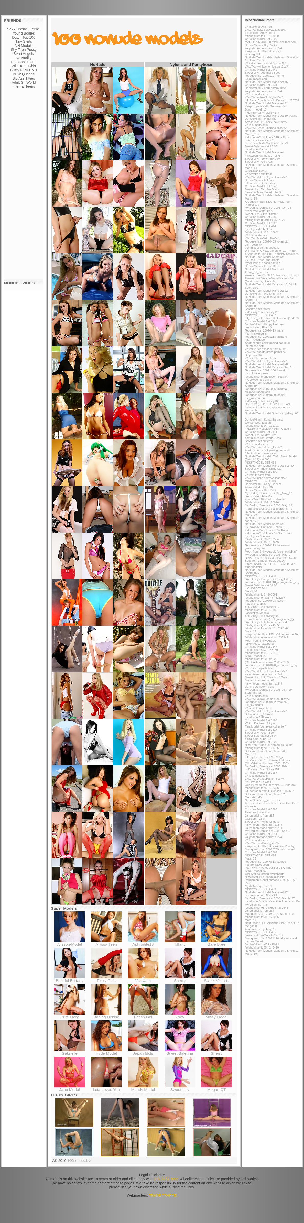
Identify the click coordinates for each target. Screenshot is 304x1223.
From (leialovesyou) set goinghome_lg (269, 619)
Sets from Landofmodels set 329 (265, 794)
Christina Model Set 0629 (261, 223)
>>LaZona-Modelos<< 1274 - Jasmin (268, 533)
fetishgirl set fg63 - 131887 (262, 609)
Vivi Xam (143, 979)
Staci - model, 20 (255, 655)
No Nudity (24, 58)
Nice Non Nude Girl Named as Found (268, 744)
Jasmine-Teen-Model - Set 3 (263, 192)
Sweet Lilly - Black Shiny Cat (263, 468)
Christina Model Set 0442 (261, 69)
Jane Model (69, 1088)
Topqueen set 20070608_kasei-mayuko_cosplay (265, 602)
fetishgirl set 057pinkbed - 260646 (266, 907)
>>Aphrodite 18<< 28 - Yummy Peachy (270, 846)
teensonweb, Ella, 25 (258, 422)
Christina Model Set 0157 (261, 772)
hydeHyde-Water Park (259, 210)
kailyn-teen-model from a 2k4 (263, 48)
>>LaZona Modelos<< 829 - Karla (266, 530)
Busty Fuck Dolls (23, 70)
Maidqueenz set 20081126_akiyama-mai (271, 938)
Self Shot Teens (23, 62)
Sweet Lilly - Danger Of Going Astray (268, 579)
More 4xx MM (253, 797)
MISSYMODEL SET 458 (260, 576)
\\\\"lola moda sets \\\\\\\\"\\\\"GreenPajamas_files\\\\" (266, 126)
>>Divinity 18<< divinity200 (262, 616)
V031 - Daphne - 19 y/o (260, 723)
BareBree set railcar (257, 309)
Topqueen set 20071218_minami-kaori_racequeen (266, 338)
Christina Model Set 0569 (261, 852)
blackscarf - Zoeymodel (260, 32)
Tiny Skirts (23, 41)
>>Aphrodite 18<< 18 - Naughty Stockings (272, 253)
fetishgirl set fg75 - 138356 (262, 787)
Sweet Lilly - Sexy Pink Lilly (262, 158)
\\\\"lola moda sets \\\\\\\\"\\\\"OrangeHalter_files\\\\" (265, 777)
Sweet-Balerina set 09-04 (261, 585)
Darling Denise (106, 1015)
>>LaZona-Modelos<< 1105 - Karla (267, 137)
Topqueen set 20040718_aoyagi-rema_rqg (272, 582)
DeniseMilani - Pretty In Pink (263, 293)
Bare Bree (216, 942)
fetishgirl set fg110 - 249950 (262, 625)
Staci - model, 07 (255, 870)
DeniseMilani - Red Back (260, 490)
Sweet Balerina (180, 1051)
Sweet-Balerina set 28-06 (261, 146)
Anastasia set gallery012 (260, 929)
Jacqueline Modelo (257, 612)
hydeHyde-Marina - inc (259, 149)
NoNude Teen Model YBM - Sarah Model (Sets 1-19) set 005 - (271, 458)
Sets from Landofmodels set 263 (265, 751)
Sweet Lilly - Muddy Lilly (260, 434)
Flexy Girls (106, 979)
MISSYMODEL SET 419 (260, 480)
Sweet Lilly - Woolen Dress (262, 189)
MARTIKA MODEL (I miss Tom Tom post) (271, 41)
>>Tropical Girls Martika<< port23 (266, 143)
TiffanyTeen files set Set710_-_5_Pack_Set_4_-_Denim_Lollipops (268, 759)
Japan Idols (143, 1051)
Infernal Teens (23, 86)
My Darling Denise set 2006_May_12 (268, 505)
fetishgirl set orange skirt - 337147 (266, 637)
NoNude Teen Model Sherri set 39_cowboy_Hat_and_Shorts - (264, 525)
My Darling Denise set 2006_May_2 (267, 554)
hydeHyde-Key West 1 (259, 781)
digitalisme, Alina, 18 (258, 738)
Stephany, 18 (253, 692)
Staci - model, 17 (255, 109)
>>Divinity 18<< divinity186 (262, 401)
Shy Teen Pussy (24, 50)
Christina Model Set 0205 (261, 741)
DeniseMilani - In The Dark (262, 266)
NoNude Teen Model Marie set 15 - (267, 81)
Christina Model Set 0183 (261, 720)
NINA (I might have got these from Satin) (271, 557)
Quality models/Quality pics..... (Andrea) (270, 784)
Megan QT (216, 1088)
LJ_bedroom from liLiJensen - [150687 (269, 790)
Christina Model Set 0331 (261, 84)
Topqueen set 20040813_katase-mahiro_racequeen (266, 863)
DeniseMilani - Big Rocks (261, 45)
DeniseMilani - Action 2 (259, 180)
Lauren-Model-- (255, 941)
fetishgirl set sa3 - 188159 (261, 649)
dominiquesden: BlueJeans (262, 247)
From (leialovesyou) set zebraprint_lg (268, 508)
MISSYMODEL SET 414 (260, 226)
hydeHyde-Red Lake (258, 379)
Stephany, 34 (253, 355)
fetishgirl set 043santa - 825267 (265, 597)
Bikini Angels (24, 54)
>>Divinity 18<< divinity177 (262, 112)
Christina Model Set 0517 (261, 729)
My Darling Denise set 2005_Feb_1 (267, 766)
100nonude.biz (79, 1161)
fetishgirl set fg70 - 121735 (262, 748)
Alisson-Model (69, 942)
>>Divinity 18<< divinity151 (262, 769)
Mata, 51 (250, 754)
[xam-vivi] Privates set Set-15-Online (268, 867)
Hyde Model (106, 1051)
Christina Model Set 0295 (261, 38)
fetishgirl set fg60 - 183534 (262, 539)
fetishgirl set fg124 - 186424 (262, 232)
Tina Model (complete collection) (265, 726)
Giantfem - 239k (255, 818)
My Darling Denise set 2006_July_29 (268, 689)
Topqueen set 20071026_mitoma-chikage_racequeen (266, 390)
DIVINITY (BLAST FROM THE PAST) (269, 404)
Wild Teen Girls (24, 66)
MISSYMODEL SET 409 (260, 889)
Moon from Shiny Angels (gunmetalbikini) (271, 551)
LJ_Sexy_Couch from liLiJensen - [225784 (272, 100)
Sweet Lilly (180, 1088)
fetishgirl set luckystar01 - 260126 (266, 628)
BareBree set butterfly (259, 441)
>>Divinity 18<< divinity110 (262, 312)
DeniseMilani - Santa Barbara (264, 419)
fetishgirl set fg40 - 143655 (262, 542)
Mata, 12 (250, 631)
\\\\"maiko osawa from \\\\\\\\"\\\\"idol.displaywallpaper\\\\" (266, 28)
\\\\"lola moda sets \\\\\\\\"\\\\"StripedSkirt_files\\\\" (263, 446)
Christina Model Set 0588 (261, 216)
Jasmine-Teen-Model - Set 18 (264, 935)
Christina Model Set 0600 (261, 471)
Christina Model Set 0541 (261, 833)
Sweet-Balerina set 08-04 (261, 735)
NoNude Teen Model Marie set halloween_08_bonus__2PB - (264, 154)
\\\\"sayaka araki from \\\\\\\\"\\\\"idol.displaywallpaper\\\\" (266, 175)
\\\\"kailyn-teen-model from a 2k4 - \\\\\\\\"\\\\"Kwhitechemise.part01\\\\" (267, 65)
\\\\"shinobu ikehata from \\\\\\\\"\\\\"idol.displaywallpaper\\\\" (266, 360)
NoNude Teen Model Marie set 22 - (267, 290)
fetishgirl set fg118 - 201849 (262, 652)
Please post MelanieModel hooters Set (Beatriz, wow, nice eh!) (269, 280)
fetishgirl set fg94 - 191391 (262, 425)
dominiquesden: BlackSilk (261, 895)
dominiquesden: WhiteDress (263, 437)
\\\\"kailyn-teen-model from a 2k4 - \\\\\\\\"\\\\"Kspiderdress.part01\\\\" (266, 350)
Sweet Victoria (216, 979)
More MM (251, 591)
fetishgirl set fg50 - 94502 (261, 658)
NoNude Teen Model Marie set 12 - (267, 892)
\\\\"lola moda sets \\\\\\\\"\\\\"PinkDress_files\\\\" (263, 842)
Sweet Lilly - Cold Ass (259, 161)
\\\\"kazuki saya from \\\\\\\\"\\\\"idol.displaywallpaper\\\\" (266, 476)
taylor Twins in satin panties (262, 263)
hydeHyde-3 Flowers (258, 717)
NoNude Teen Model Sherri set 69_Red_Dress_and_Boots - (264, 258)
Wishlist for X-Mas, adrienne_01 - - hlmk (270, 250)
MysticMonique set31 (258, 886)
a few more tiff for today (260, 183)
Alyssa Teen (106, 942)
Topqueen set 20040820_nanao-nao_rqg (271, 665)
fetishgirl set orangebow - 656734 (266, 376)
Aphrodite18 (143, 942)
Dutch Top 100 (23, 37)
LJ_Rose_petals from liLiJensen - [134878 (272, 318)
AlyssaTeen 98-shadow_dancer (265, 499)
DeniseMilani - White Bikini (262, 944)
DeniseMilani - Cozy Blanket (263, 484)
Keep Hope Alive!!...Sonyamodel (265, 106)
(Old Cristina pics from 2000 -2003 (267, 662)
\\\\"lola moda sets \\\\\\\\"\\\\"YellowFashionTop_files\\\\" (268, 697)
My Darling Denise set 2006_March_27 (270, 898)
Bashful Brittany (69, 979)
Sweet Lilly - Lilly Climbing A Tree (266, 677)
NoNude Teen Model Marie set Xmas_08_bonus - (264, 271)
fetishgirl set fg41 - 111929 (262, 35)
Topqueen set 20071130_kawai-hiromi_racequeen (265, 372)
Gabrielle (69, 1051)
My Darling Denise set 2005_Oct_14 (268, 207)
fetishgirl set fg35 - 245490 (262, 947)
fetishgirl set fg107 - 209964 (262, 502)
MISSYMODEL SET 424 (260, 855)
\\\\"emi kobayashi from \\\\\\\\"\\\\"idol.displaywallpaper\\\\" (266, 670)
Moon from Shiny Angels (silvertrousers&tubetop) (260, 642)
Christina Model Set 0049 (261, 186)
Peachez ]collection (257, 812)
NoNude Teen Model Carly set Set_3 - (269, 367)
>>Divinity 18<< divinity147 (262, 606)
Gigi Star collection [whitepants (264, 873)
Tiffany (180, 942)
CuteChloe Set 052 (257, 170)
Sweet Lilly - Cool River (260, 732)
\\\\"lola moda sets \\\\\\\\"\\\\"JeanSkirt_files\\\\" (262, 237)
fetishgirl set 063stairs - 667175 (265, 220)
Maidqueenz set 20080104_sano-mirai (269, 913)
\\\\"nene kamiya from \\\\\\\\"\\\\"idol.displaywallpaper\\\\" (266, 710)
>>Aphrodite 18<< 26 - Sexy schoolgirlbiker (263, 53)
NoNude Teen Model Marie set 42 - (267, 103)
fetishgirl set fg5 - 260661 (261, 594)
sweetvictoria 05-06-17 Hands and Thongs (272, 275)
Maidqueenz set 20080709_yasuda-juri (270, 849)
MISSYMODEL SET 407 (260, 315)
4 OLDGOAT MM (256, 588)
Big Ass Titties (24, 78)
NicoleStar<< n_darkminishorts (264, 876)
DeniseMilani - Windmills (260, 118)
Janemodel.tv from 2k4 (259, 815)
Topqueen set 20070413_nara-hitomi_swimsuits (264, 332)
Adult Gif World (24, 82)
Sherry (180, 979)
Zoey (180, 1015)
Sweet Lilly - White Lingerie (262, 821)
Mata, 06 (250, 858)
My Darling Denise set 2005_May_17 (268, 493)
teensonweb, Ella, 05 (258, 496)
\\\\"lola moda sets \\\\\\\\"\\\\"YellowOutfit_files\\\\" (264, 96)
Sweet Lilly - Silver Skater (261, 213)
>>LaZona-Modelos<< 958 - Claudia (268, 428)
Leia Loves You (106, 1088)
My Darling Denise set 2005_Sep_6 (267, 830)
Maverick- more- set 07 (259, 680)
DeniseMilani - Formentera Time (265, 88)
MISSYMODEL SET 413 (260, 462)
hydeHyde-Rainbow (257, 536)
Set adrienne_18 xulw (259, 714)
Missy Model (216, 1015)
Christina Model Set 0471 (261, 431)
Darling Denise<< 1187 (259, 686)
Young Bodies (24, 33)
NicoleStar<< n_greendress (262, 800)
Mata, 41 (250, 919)
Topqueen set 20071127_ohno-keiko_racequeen (265, 77)
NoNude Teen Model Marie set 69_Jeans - (272, 115)
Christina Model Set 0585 (261, 809)
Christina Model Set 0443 (261, 321)
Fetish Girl (143, 1015)
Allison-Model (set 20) (259, 487)
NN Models (24, 45)
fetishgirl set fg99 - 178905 (262, 916)
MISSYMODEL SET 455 (260, 932)
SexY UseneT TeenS (23, 29)
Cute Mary (69, 1015)
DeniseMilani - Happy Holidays (264, 324)
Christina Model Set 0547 (261, 646)
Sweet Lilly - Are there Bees (262, 72)
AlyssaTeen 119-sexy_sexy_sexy (266, 121)
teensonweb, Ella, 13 (258, 327)
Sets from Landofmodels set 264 (265, 560)
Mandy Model (143, 1088)
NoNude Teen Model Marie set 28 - (267, 364)
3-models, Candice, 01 (259, 140)
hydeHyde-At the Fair (258, 229)
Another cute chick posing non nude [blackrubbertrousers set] (268, 452)
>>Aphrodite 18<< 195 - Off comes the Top (272, 634)
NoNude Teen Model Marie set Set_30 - (270, 465)
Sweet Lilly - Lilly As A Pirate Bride (266, 622)
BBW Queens (24, 74)
